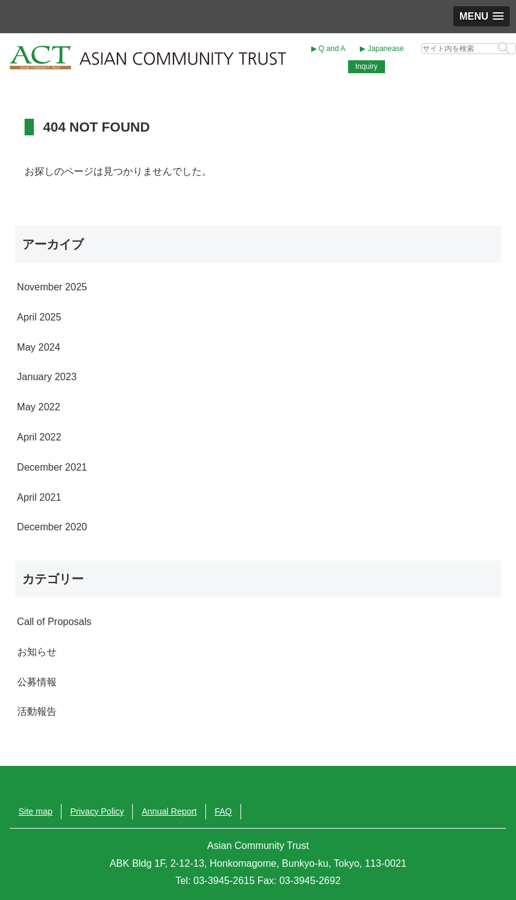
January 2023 (47, 377)
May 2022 (38, 407)
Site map (35, 811)
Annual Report (169, 811)
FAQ (223, 811)
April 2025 (39, 317)
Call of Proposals (54, 621)
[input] (468, 48)
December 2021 (52, 467)
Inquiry (366, 66)
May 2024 (38, 347)
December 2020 (52, 527)
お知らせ (37, 652)
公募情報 (37, 682)
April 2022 (39, 437)
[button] (503, 48)
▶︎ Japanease (381, 48)
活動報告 (37, 711)
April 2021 (39, 497)
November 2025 (52, 287)
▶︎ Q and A (328, 48)
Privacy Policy (97, 811)
